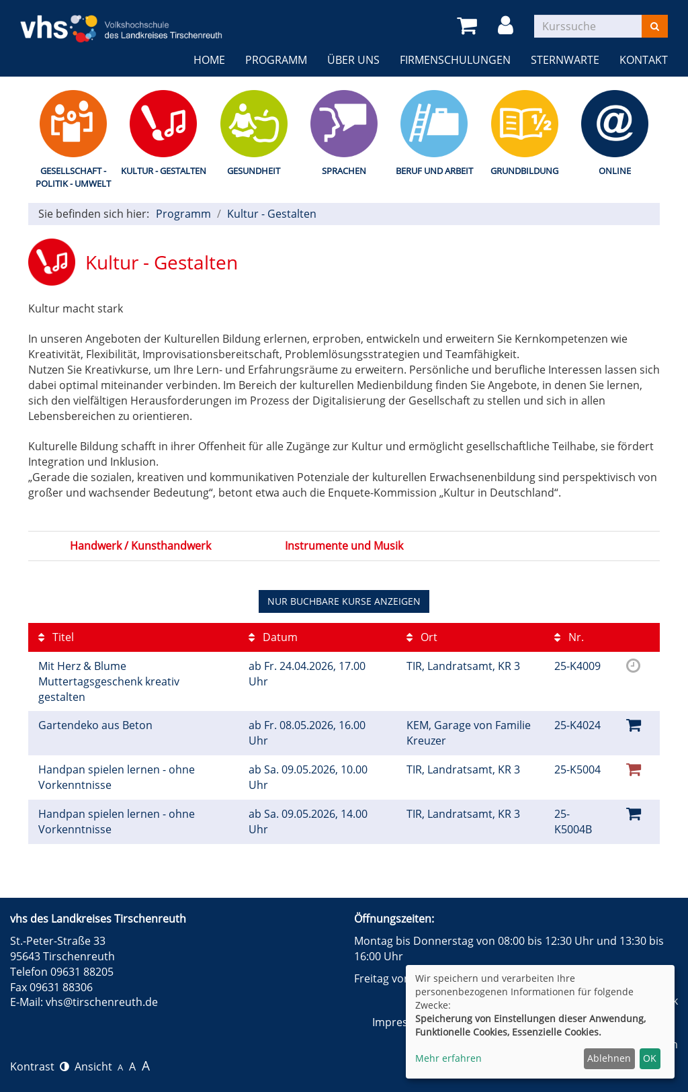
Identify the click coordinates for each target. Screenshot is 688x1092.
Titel (56, 637)
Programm (276, 59)
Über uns (353, 59)
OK (649, 1058)
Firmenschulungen (455, 59)
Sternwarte (565, 59)
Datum (273, 637)
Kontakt (643, 59)
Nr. (569, 637)
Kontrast (39, 1066)
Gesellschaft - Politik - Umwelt (73, 177)
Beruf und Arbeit (434, 171)
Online (615, 171)
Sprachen (344, 171)
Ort (421, 637)
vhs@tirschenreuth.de (102, 1002)
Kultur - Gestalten (163, 171)
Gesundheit (253, 171)
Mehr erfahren (448, 1058)
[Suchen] (655, 26)
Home (209, 59)
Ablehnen (609, 1058)
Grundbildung (524, 171)
